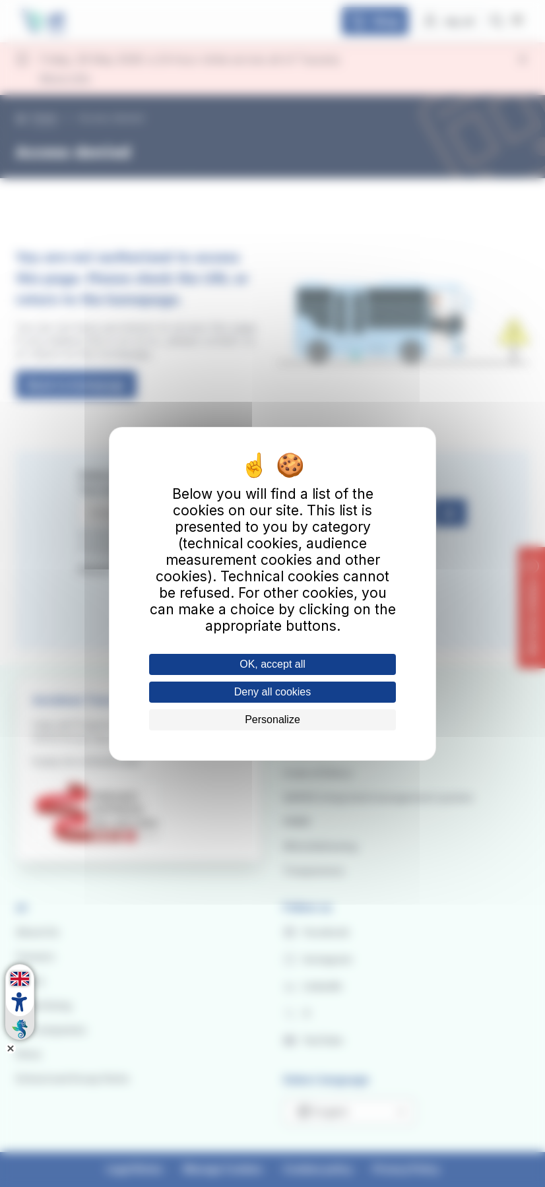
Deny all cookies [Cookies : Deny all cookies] (272, 691)
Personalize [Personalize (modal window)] (272, 719)
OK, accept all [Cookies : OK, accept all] (272, 664)
